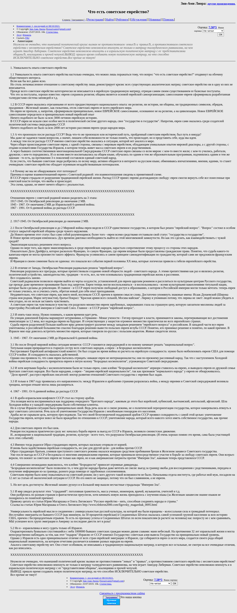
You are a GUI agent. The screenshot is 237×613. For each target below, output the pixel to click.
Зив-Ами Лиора (37, 29)
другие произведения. (221, 3)
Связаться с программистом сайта (122, 593)
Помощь (168, 19)
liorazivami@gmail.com (58, 29)
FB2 (27, 38)
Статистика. (52, 32)
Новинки (155, 19)
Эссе (18, 35)
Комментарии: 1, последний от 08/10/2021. (38, 26)
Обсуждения (139, 19)
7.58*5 (213, 27)
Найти (110, 19)
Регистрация (95, 19)
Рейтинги (122, 19)
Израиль (27, 35)
